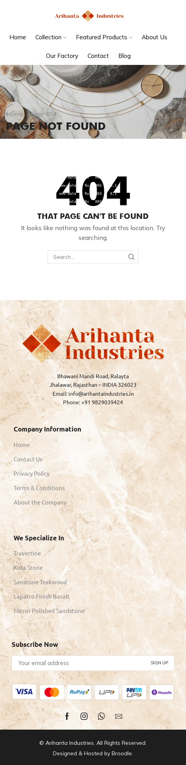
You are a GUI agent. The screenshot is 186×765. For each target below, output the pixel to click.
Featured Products (104, 37)
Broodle (122, 753)
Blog (124, 55)
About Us (154, 37)
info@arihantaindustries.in (101, 393)
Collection (51, 37)
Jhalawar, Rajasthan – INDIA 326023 (93, 384)
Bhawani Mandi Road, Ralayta (93, 375)
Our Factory (62, 55)
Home (17, 37)
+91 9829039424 (102, 401)
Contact (98, 55)
